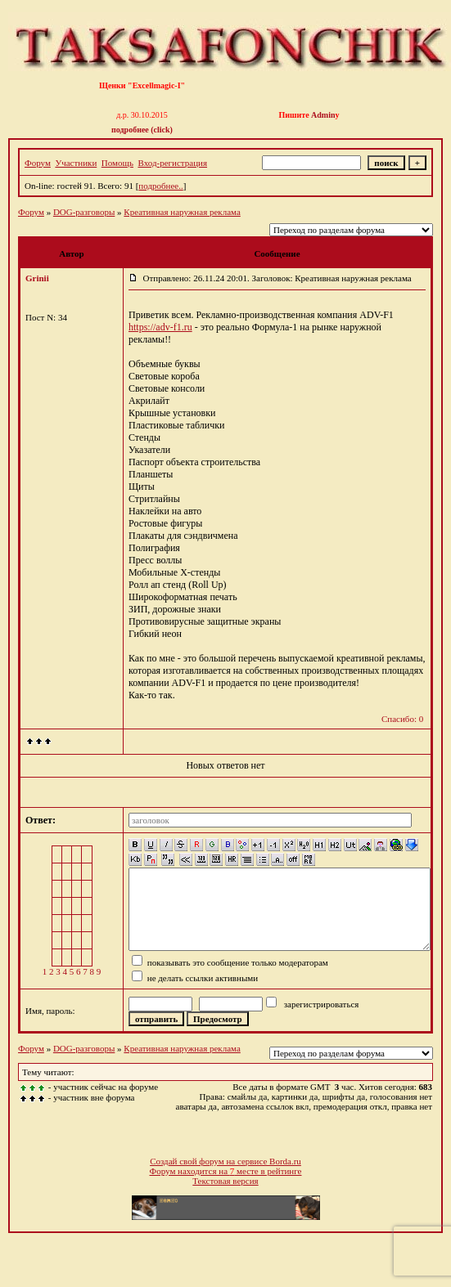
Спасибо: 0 (402, 719)
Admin (323, 114)
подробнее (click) (142, 129)
